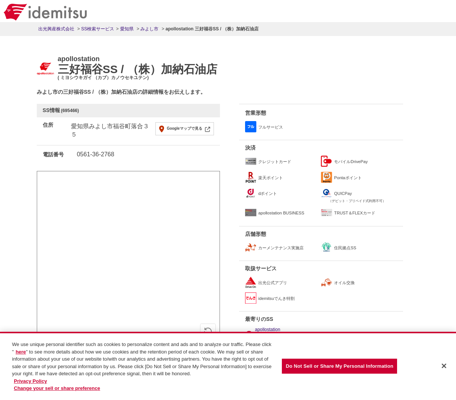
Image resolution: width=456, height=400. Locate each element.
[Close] (444, 369)
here (21, 355)
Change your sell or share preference (57, 391)
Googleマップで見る (184, 128)
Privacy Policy (30, 384)
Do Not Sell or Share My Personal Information (339, 369)
